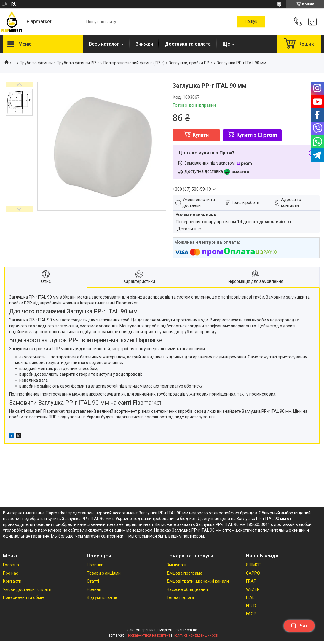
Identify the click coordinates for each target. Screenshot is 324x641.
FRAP (251, 581)
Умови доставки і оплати (27, 589)
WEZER (253, 589)
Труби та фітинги (36, 62)
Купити (201, 135)
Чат (299, 625)
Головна (11, 564)
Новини (94, 589)
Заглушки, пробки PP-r (190, 62)
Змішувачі (176, 564)
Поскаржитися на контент (148, 635)
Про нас (10, 573)
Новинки (95, 564)
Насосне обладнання (187, 589)
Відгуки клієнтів (102, 597)
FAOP (251, 613)
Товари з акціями (104, 573)
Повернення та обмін (23, 597)
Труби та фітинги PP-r (78, 62)
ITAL (250, 597)
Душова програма (184, 573)
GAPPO (253, 573)
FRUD (251, 605)
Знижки (144, 44)
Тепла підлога (180, 597)
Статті (93, 581)
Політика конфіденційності (195, 635)
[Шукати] (251, 21)
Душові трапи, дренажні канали (198, 581)
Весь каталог (104, 44)
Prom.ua (190, 630)
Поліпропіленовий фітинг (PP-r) (134, 62)
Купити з (257, 135)
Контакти (12, 581)
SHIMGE (253, 564)
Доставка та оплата (188, 44)
